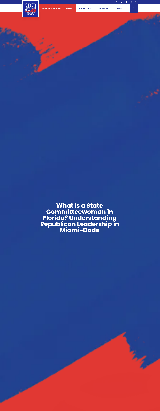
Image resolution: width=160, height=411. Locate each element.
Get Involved (103, 8)
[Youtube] (112, 2)
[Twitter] (117, 2)
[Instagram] (121, 2)
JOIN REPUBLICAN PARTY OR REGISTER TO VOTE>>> (65, 2)
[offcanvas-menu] (134, 8)
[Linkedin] (136, 2)
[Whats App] (131, 2)
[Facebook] (126, 2)
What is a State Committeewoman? (57, 8)
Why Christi (85, 8)
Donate (118, 8)
